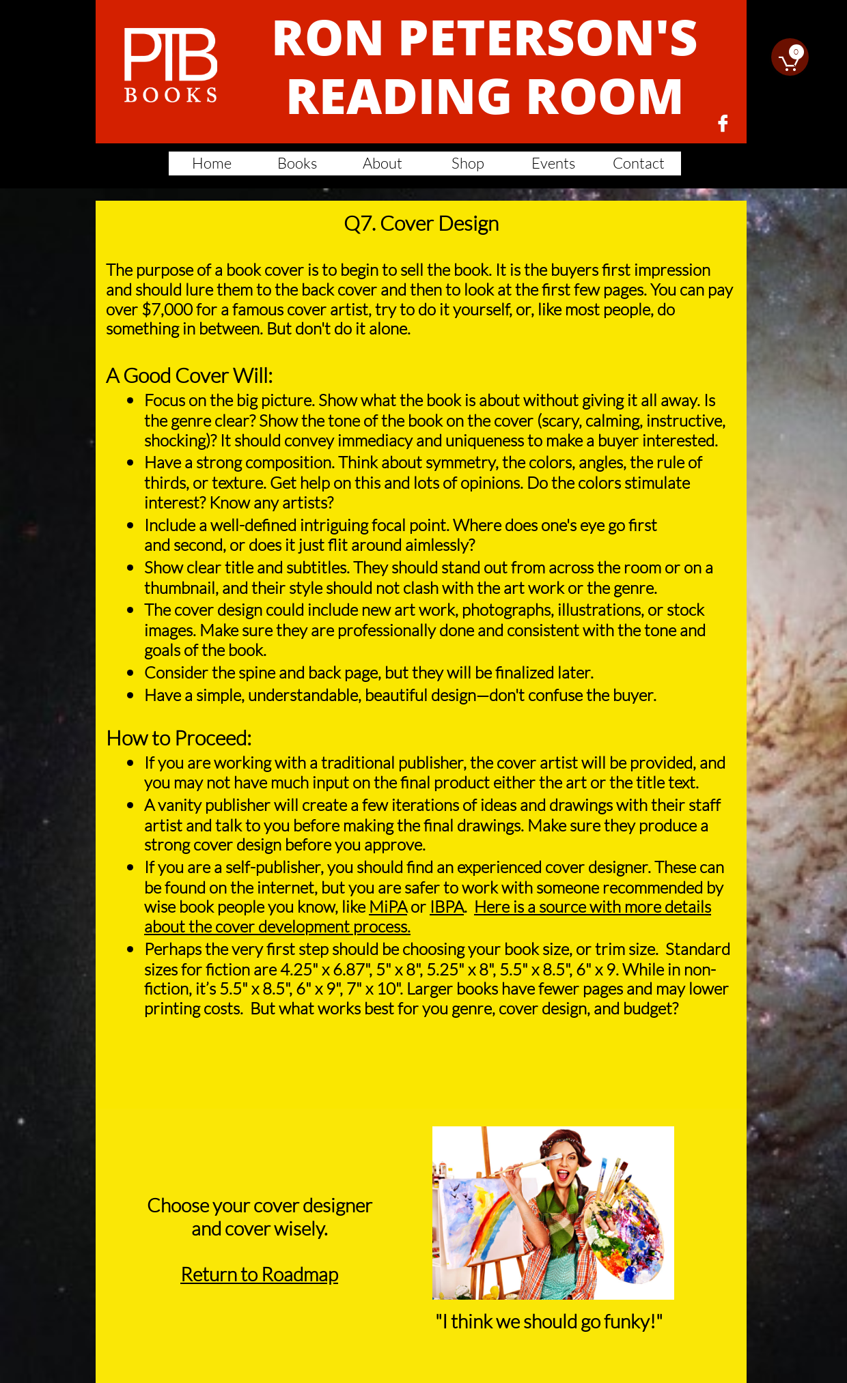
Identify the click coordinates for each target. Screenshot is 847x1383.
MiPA (388, 906)
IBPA (447, 906)
